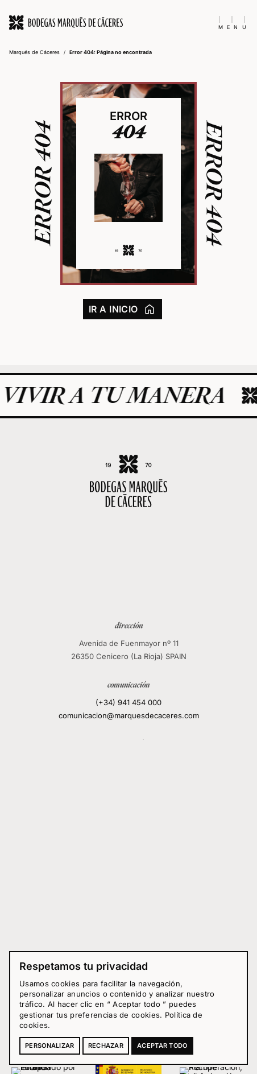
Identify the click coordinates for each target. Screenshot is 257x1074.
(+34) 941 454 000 (128, 701)
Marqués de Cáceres (34, 52)
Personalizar (49, 1046)
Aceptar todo (162, 1046)
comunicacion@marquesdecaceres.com (129, 715)
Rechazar (105, 1046)
